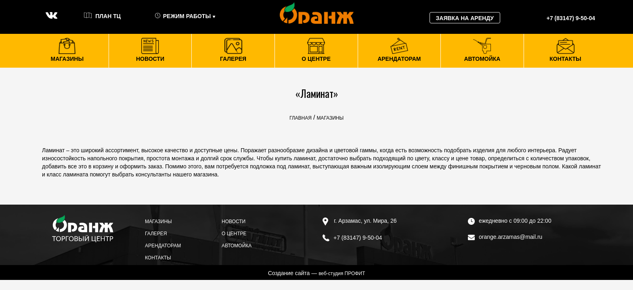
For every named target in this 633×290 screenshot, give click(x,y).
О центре (234, 233)
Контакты (158, 258)
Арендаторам (163, 246)
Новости (233, 221)
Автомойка (237, 246)
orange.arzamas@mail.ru (505, 237)
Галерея (156, 233)
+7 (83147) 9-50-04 (352, 237)
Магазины (158, 221)
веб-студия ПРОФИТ (342, 273)
